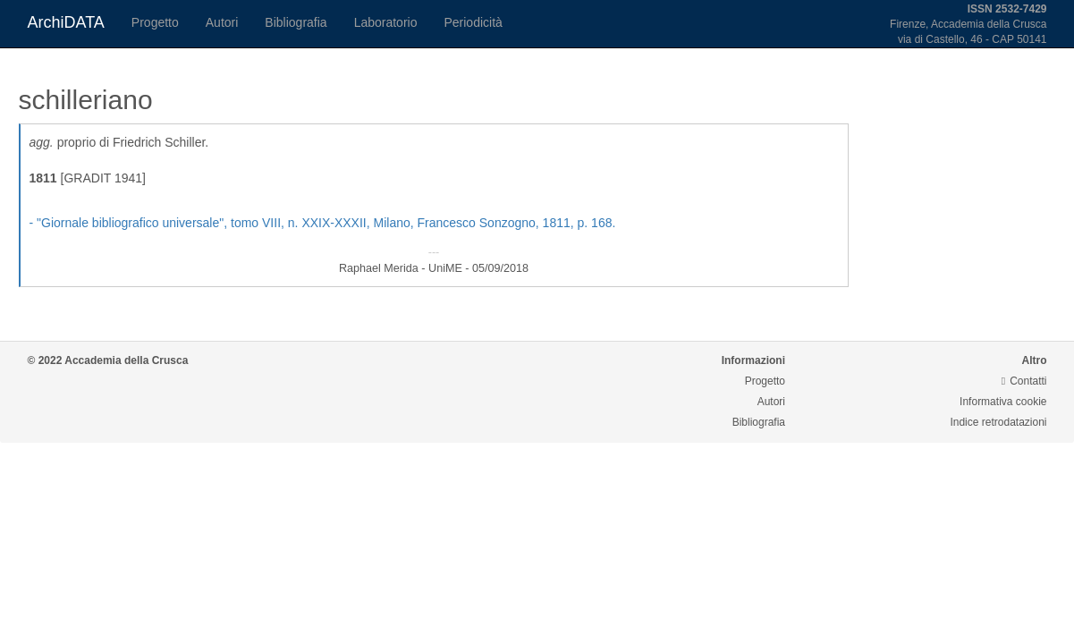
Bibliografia (295, 22)
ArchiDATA (66, 22)
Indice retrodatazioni (998, 422)
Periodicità (473, 22)
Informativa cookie (1003, 401)
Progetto (155, 22)
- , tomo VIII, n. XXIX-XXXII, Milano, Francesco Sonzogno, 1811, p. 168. (323, 223)
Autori (222, 22)
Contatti (1024, 381)
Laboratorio (386, 22)
